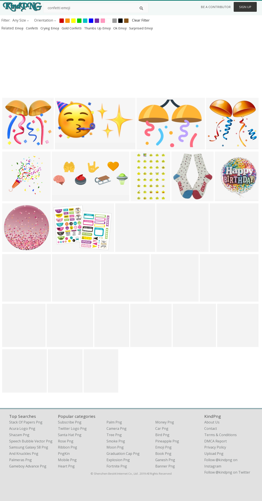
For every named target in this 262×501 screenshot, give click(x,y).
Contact (210, 428)
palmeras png (20, 459)
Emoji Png (163, 447)
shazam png (19, 434)
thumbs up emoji (98, 28)
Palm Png (114, 422)
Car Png (161, 428)
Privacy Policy (215, 447)
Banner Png (165, 466)
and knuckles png (23, 453)
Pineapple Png (167, 441)
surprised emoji (141, 28)
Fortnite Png (116, 466)
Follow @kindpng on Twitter (227, 472)
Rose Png (65, 441)
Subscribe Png (69, 422)
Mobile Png (67, 459)
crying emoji (50, 28)
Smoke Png (115, 441)
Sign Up (245, 7)
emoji (19, 28)
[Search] (141, 8)
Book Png (163, 453)
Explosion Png (118, 459)
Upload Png (213, 453)
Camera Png (116, 428)
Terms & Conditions (220, 434)
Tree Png (114, 434)
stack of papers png (25, 422)
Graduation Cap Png (123, 453)
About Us (212, 422)
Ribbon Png (67, 447)
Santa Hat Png (69, 434)
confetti (32, 28)
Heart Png (66, 466)
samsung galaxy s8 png (28, 447)
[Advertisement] (130, 64)
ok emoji (120, 28)
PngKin (64, 453)
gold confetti (72, 28)
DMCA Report (215, 441)
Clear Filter (141, 20)
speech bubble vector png (30, 441)
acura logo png (22, 428)
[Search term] (96, 8)
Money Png (164, 422)
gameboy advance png (27, 466)
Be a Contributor (216, 7)
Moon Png (115, 447)
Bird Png (162, 434)
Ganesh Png (165, 459)
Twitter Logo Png (72, 428)
